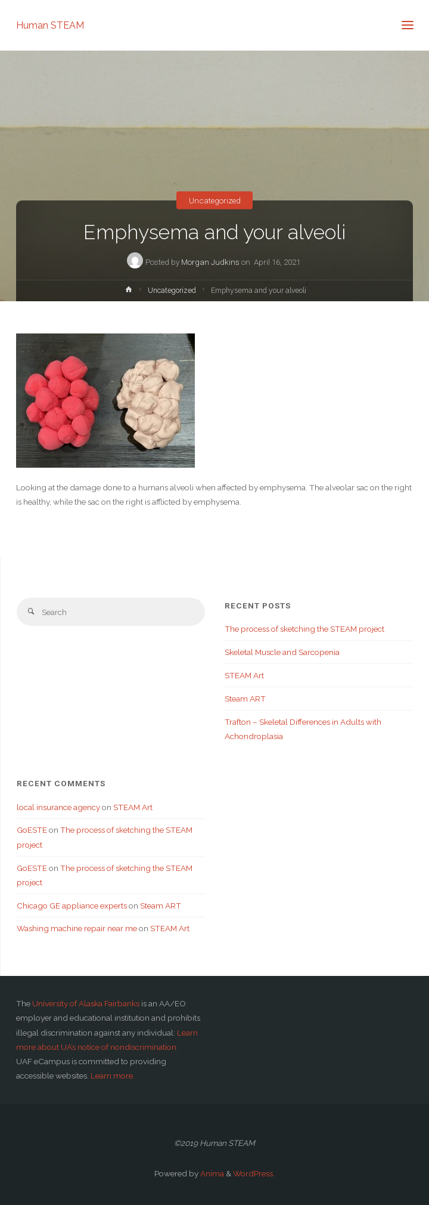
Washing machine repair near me (77, 928)
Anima (211, 1173)
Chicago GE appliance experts (72, 905)
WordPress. (254, 1173)
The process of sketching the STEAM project (304, 629)
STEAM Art (244, 675)
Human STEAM (50, 24)
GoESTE (32, 830)
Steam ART (245, 698)
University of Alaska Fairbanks (85, 1003)
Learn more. (113, 1075)
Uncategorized (215, 200)
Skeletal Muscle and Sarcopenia (282, 652)
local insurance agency (58, 807)
